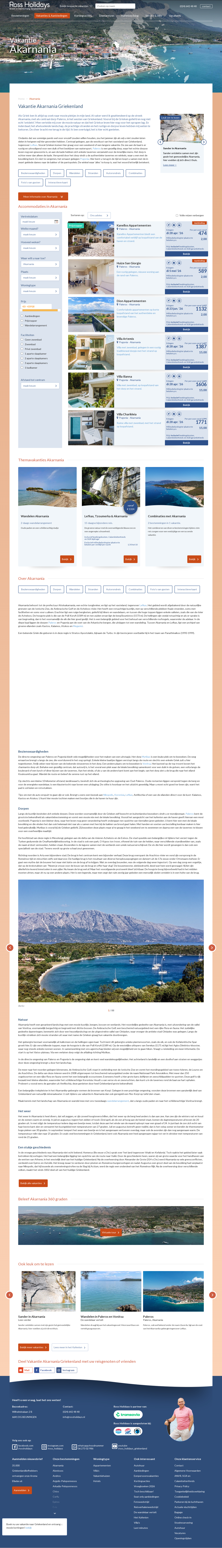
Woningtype (28, 285)
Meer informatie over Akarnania (40, 196)
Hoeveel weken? (30, 242)
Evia (55, 1507)
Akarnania (34, 98)
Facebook (46, 1370)
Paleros (97, 148)
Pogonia (84, 158)
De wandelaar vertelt (145, 1512)
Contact (178, 1465)
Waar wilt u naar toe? (33, 258)
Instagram (68, 1370)
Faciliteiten (27, 335)
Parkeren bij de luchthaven (188, 1501)
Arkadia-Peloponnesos (65, 1486)
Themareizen (106, 15)
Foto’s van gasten (30, 182)
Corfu (56, 1496)
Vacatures (175, 15)
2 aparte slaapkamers (36, 358)
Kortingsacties (83, 15)
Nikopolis (108, 794)
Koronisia (119, 794)
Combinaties (135, 173)
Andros (57, 1475)
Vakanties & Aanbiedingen (51, 15)
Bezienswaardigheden (33, 173)
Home (21, 98)
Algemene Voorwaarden (187, 1470)
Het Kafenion (141, 1517)
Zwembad (30, 344)
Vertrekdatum (29, 216)
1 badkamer (31, 367)
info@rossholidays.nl (74, 1416)
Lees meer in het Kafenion (68, 1347)
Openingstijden (182, 1538)
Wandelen (74, 173)
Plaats (24, 271)
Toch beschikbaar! (144, 1491)
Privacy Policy (181, 1486)
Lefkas (33, 144)
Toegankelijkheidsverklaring (189, 1491)
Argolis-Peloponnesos (65, 1481)
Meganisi (78, 626)
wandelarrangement (118, 1100)
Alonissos (58, 1470)
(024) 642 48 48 (188, 6)
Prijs (23, 301)
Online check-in (182, 1517)
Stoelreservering (183, 1522)
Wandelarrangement (36, 325)
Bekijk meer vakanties (31, 1347)
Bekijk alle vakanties (31, 1183)
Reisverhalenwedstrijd (146, 1507)
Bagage (178, 1512)
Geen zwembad (33, 339)
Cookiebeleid (181, 1496)
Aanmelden (20, 1490)
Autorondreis (113, 173)
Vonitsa (147, 763)
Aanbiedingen (32, 316)
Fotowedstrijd (141, 1501)
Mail (27, 1370)
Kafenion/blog (130, 15)
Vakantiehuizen (101, 1475)
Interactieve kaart (58, 182)
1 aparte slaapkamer (35, 353)
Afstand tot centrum (33, 379)
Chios (56, 1491)
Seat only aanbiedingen (146, 1496)
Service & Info (154, 15)
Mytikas (146, 756)
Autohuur (139, 1465)
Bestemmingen (20, 15)
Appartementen (102, 1465)
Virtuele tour (109, 1232)
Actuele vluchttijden (185, 1507)
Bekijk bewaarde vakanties (76, 6)
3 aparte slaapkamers (36, 362)
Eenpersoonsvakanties (146, 1475)
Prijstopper (31, 320)
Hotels (97, 1481)
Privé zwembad (33, 348)
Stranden (93, 173)
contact (206, 6)
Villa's (96, 1470)
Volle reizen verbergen (192, 215)
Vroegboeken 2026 (144, 1486)
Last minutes (141, 1527)
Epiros (56, 1501)
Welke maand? (29, 228)
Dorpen (57, 173)
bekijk (28, 1527)
